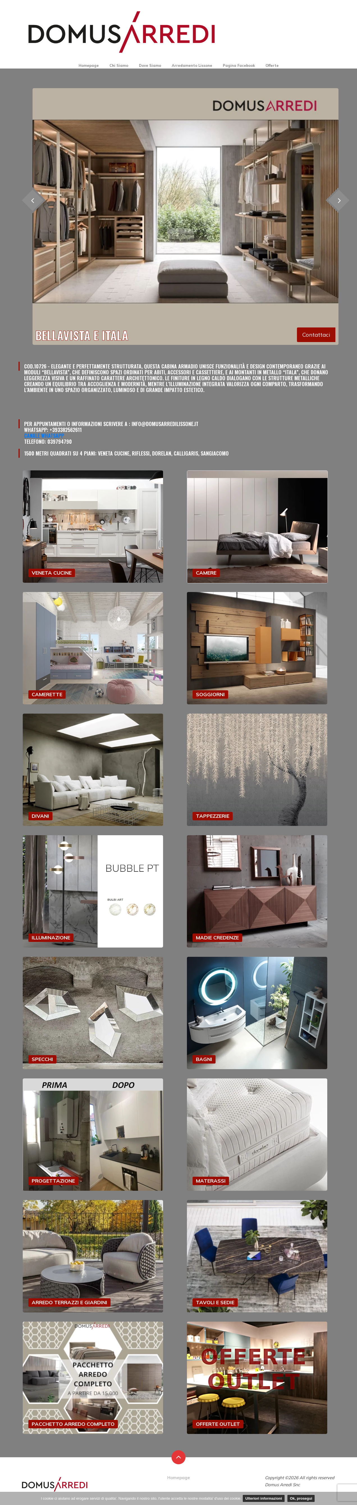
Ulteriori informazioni (263, 1498)
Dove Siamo (150, 65)
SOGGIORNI (210, 694)
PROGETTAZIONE (53, 1181)
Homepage (89, 65)
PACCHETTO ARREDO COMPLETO (73, 1424)
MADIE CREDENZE (217, 937)
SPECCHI (42, 1059)
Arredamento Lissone (192, 65)
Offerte (272, 65)
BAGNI (204, 1059)
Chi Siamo (118, 65)
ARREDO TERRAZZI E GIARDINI (69, 1302)
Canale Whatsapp (44, 435)
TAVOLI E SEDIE (215, 1302)
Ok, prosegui (301, 1498)
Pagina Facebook (239, 65)
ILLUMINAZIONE (51, 937)
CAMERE (206, 573)
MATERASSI (211, 1181)
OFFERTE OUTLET (218, 1424)
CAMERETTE (47, 694)
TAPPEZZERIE (212, 816)
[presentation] (339, 200)
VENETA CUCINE (52, 573)
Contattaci (316, 334)
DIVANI (40, 816)
